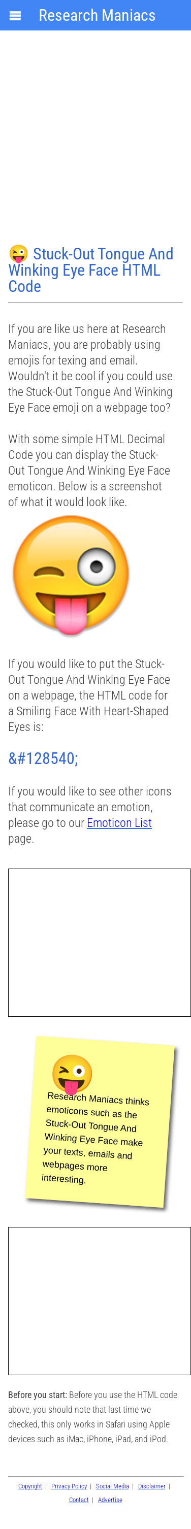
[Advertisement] (95, 139)
